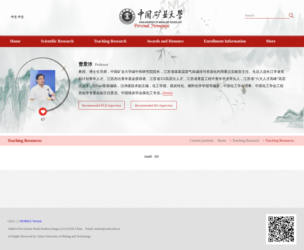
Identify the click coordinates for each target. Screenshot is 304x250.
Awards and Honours (165, 41)
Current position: (202, 140)
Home (15, 41)
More (270, 41)
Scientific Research (57, 41)
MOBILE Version (31, 221)
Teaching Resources (279, 140)
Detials (168, 93)
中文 (14, 17)
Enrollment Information (225, 41)
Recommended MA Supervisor (154, 105)
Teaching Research (110, 41)
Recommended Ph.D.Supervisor (101, 105)
